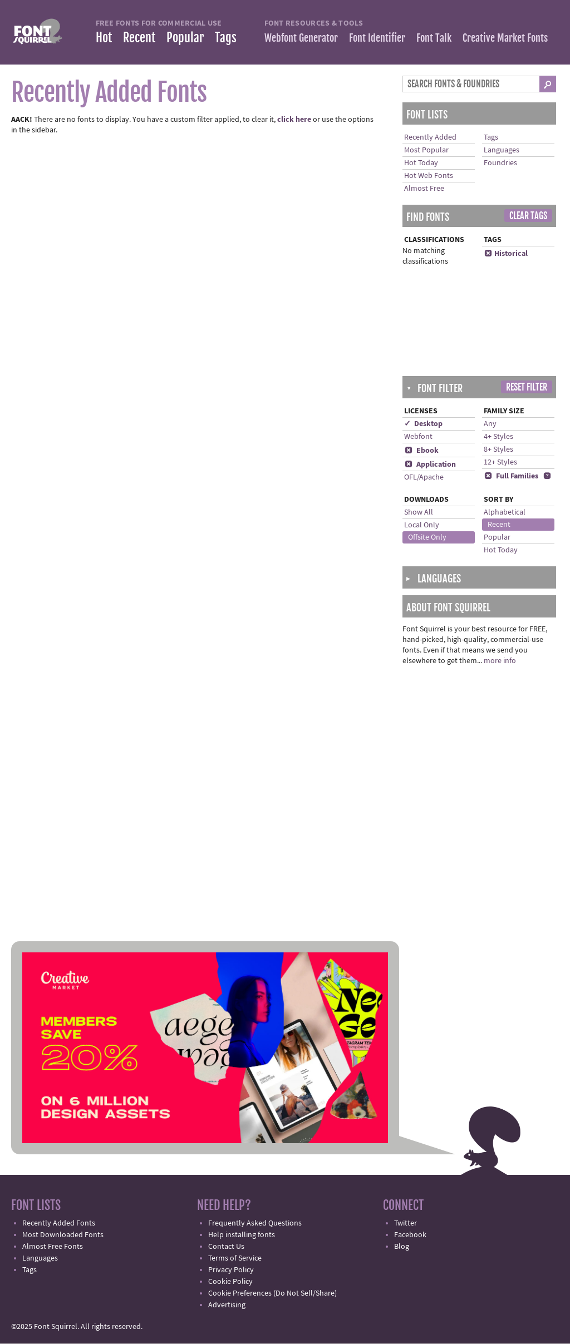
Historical (506, 253)
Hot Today (421, 163)
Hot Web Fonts (428, 176)
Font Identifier (377, 38)
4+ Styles (498, 437)
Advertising (226, 1305)
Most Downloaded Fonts (63, 1235)
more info (500, 661)
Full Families (511, 476)
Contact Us (226, 1247)
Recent (139, 37)
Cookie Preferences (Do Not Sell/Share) (272, 1293)
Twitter (405, 1223)
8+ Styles (498, 449)
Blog (401, 1247)
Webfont (418, 437)
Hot (104, 37)
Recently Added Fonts (58, 1223)
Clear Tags (528, 215)
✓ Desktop (423, 423)
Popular (185, 37)
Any (490, 424)
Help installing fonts (241, 1235)
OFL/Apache (424, 477)
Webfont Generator (301, 38)
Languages (501, 150)
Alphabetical (504, 512)
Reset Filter (526, 387)
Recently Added (430, 137)
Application (430, 464)
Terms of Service (235, 1258)
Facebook (410, 1235)
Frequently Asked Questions (255, 1223)
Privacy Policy (231, 1270)
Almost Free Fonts (52, 1247)
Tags (226, 37)
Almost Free (424, 189)
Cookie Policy (230, 1282)
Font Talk (433, 38)
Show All (418, 512)
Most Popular (426, 150)
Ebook (421, 450)
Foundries (500, 163)
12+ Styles (500, 462)
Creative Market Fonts (505, 38)
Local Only (421, 525)
